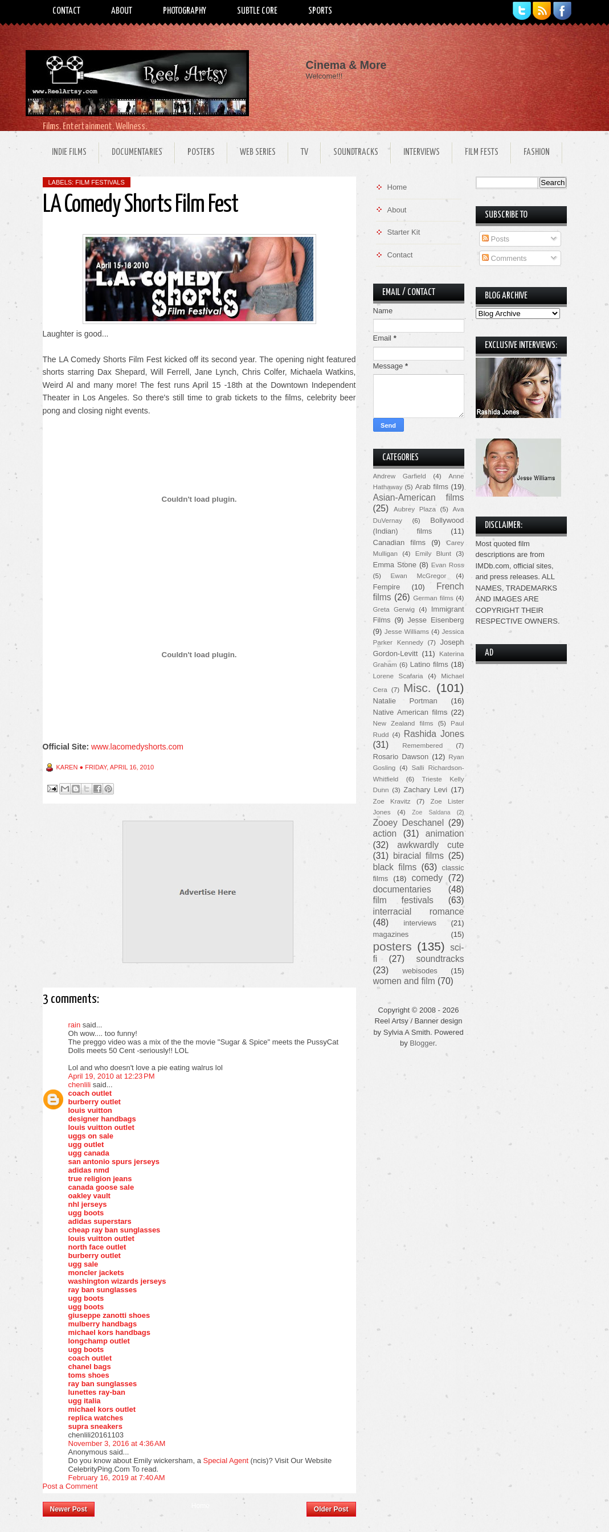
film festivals (100, 182)
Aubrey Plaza (415, 509)
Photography (184, 11)
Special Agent (225, 1460)
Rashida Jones (434, 734)
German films (433, 597)
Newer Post (68, 1509)
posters (392, 946)
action (385, 833)
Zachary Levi (425, 789)
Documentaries (137, 152)
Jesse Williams (407, 631)
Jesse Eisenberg (435, 620)
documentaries (402, 889)
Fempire (386, 587)
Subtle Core (257, 11)
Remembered (422, 745)
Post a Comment (70, 1486)
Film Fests (481, 152)
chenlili (79, 1084)
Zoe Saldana (431, 812)
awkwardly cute (430, 845)
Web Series (258, 152)
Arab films (431, 486)
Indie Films (69, 152)
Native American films (410, 712)
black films (395, 867)
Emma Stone (394, 564)
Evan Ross (447, 564)
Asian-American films (418, 497)
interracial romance (418, 911)
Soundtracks (355, 152)
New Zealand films (403, 723)
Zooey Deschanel (408, 823)
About (121, 11)
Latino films (429, 664)
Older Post (331, 1509)
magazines (391, 934)
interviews (419, 923)
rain (74, 1025)
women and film (404, 981)
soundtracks (440, 959)
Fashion (537, 152)
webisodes (419, 970)
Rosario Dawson (401, 756)
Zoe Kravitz (392, 801)
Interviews (421, 152)
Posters (201, 152)
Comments (504, 258)
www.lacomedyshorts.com (137, 746)
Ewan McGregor (419, 575)
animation (445, 833)
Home (200, 1506)
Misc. (417, 687)
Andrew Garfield (399, 476)
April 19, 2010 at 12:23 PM (111, 1076)
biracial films (418, 856)
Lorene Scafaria (398, 675)
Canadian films (399, 542)
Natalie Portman (405, 701)
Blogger (422, 1043)
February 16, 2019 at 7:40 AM (116, 1477)
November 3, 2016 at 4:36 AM (117, 1443)
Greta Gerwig (394, 609)
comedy (427, 878)
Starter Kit (403, 232)
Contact (66, 11)
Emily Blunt (433, 553)
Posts (495, 239)
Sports (320, 11)
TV (304, 152)
